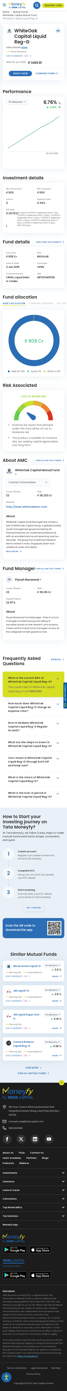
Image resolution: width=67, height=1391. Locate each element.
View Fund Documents (50, 242)
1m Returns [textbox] (51, 965)
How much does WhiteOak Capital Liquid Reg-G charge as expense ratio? (29, 707)
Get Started (33, 907)
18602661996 (16, 1128)
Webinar (24, 1163)
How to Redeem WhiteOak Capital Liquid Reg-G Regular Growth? (28, 726)
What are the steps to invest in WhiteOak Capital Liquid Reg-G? (30, 744)
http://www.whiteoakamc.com (26, 507)
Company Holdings (41, 303)
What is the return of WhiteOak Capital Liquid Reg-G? (29, 779)
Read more (12, 551)
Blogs (45, 1157)
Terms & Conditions (17, 1368)
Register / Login (53, 5)
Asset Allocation (14, 303)
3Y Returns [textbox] (15, 102)
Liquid (24, 47)
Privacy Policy (33, 1373)
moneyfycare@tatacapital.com (26, 1121)
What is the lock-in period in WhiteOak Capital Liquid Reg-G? (30, 795)
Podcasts (8, 1163)
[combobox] (17, 102)
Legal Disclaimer (39, 1368)
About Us (8, 1152)
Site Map (55, 1368)
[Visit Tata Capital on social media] (7, 1139)
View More (33, 1067)
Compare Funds (47, 73)
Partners (31, 1157)
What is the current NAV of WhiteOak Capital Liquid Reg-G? (30, 679)
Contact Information (22, 482)
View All (57, 659)
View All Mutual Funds (50, 460)
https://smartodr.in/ (28, 1356)
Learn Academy (12, 1157)
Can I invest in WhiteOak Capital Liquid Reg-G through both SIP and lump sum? (30, 761)
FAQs (22, 1152)
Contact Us (36, 1152)
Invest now (20, 73)
